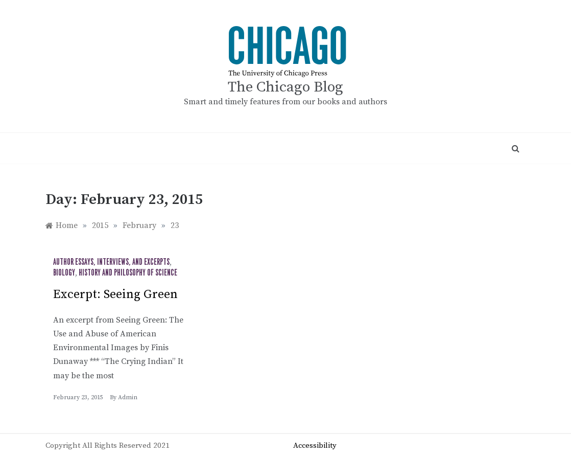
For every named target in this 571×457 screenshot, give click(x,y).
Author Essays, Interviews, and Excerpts (111, 262)
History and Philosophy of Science (128, 273)
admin (127, 397)
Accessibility (315, 445)
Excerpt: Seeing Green (115, 294)
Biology (64, 273)
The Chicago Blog (285, 87)
